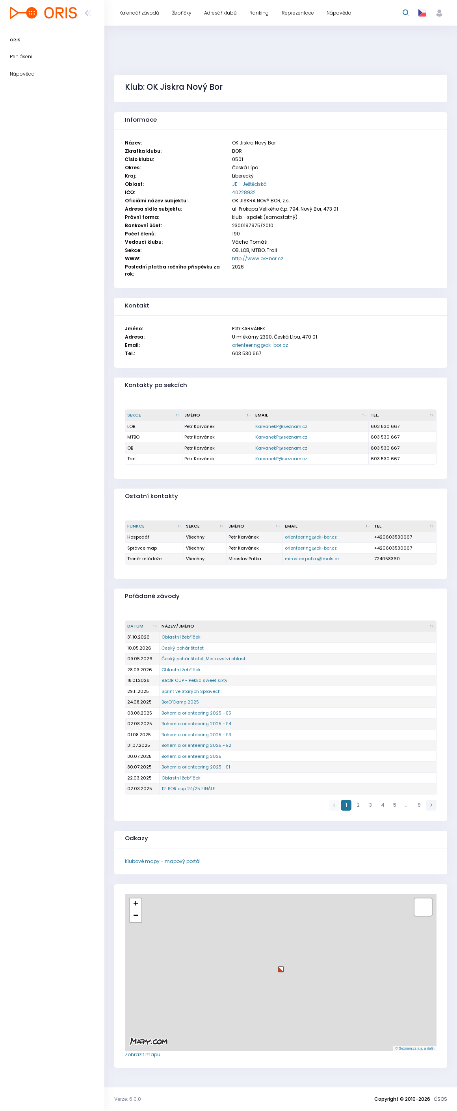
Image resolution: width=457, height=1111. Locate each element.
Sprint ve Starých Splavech (191, 691)
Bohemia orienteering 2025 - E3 (196, 734)
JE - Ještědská (249, 184)
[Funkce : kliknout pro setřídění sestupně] (154, 526)
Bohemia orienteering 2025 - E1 (196, 767)
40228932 (244, 192)
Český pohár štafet (183, 648)
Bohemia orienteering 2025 (191, 756)
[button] (281, 966)
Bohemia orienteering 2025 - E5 (196, 713)
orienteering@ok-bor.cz (260, 345)
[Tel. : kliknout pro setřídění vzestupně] (403, 415)
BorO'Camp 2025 (180, 702)
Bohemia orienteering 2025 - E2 (196, 745)
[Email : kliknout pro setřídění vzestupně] (311, 415)
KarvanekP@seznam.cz (281, 426)
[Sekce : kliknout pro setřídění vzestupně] (205, 526)
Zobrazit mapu (142, 1054)
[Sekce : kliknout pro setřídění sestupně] (153, 415)
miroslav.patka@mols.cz (312, 559)
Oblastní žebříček (181, 637)
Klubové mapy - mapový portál (163, 861)
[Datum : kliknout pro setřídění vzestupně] (142, 626)
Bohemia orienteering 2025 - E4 (196, 723)
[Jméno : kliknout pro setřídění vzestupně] (217, 415)
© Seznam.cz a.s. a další (415, 1048)
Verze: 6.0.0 (127, 1099)
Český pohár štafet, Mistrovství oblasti (204, 658)
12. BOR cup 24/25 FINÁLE (188, 788)
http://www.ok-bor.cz (257, 258)
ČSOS (440, 1099)
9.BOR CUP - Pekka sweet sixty (194, 680)
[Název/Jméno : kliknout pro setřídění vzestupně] (298, 626)
